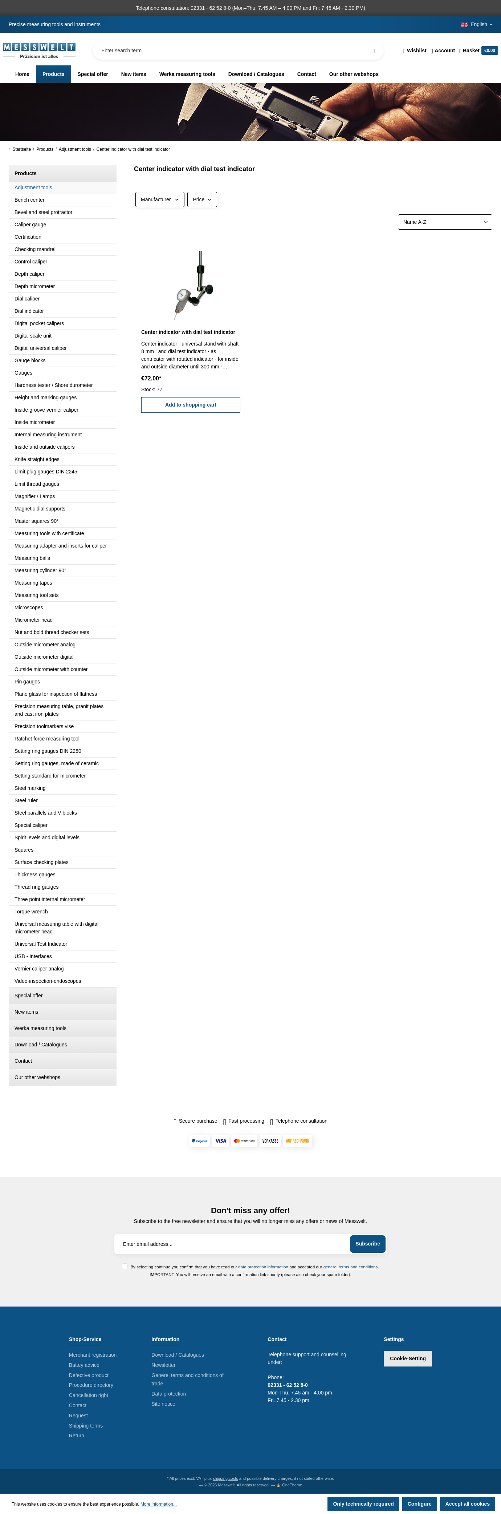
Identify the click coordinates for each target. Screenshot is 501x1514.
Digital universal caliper (41, 348)
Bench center (30, 200)
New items (26, 1012)
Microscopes (29, 607)
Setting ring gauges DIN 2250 (48, 751)
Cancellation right (88, 1395)
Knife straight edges (37, 459)
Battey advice (84, 1365)
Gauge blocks (30, 360)
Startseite (20, 149)
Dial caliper (27, 299)
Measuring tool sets (36, 595)
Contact (23, 1061)
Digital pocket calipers (39, 323)
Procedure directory (91, 1385)
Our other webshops (37, 1077)
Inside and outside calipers (45, 447)
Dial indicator (29, 311)
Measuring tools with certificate (49, 533)
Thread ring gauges (36, 887)
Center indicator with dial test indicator (188, 332)
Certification (28, 237)
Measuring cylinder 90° (40, 570)
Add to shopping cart (190, 405)
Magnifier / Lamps (35, 496)
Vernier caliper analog (39, 969)
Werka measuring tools (40, 1028)
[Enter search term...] (238, 50)
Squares (24, 850)
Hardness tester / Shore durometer (54, 385)
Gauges (23, 373)
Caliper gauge (30, 224)
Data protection (168, 1394)
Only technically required (363, 1504)
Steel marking (30, 788)
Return (76, 1435)
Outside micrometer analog (45, 644)
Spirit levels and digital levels (47, 837)
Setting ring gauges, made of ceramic (57, 763)
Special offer (29, 995)
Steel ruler (26, 800)
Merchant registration (93, 1355)
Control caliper (31, 262)
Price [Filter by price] (202, 199)
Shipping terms (86, 1426)
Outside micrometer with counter (51, 669)
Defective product (89, 1375)
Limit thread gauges (37, 484)
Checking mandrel (35, 249)
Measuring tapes (33, 583)
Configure (420, 1504)
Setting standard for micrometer (50, 776)
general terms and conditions (350, 1266)
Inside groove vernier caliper (46, 410)
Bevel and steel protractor (44, 212)
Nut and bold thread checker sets (52, 632)
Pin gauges (27, 682)
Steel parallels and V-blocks (46, 813)
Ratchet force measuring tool (47, 739)
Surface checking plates (42, 862)
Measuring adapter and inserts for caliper (61, 546)
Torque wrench (31, 912)
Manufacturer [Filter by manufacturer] (160, 199)
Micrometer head (34, 620)
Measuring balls (32, 558)
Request (78, 1415)
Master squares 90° (37, 521)
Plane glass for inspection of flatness (56, 694)
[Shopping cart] (477, 50)
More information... (158, 1504)
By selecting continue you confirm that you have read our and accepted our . (254, 1266)
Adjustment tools (33, 187)
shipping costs (225, 1478)
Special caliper (31, 825)
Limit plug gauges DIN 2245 (46, 472)
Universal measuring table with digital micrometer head (56, 927)
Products (26, 173)
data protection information (263, 1266)
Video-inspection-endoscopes (48, 981)
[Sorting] (445, 222)
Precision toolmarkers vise (44, 726)
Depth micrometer (35, 286)
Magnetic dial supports (40, 509)
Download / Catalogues (41, 1044)
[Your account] (443, 50)
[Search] (373, 50)
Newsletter (163, 1365)
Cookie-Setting (408, 1358)
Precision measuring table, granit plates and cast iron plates (59, 710)
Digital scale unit (33, 336)
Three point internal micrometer (50, 899)
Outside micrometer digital (44, 657)
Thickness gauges (35, 874)
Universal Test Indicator (41, 944)
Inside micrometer (35, 422)
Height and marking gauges (46, 397)
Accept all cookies (467, 1504)
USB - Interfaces (33, 956)
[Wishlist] (414, 50)
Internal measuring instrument (48, 434)
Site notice (163, 1404)
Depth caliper (30, 274)
